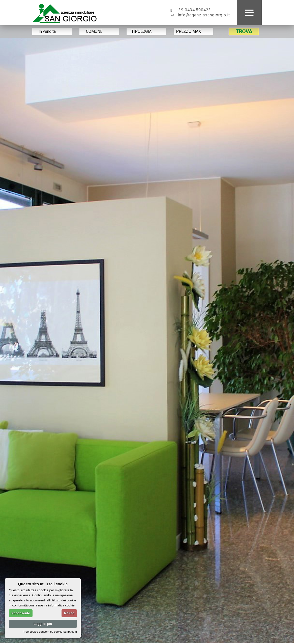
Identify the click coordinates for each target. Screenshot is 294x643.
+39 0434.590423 (190, 10)
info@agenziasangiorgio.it (200, 15)
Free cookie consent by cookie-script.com (50, 631)
